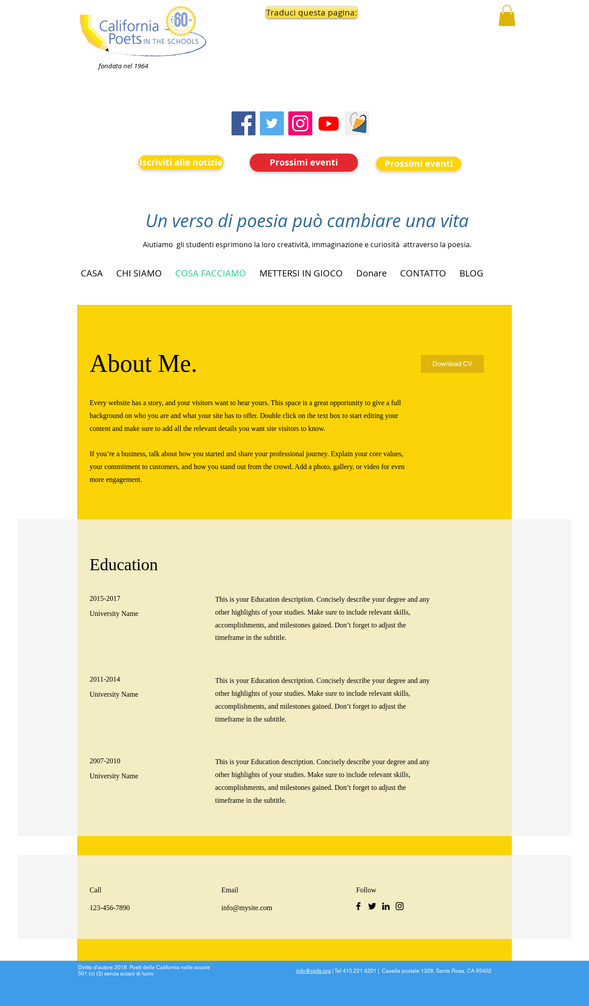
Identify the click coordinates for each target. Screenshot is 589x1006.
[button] (304, 12)
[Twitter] (272, 123)
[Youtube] (329, 123)
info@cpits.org (313, 971)
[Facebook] (243, 123)
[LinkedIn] (386, 906)
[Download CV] (452, 364)
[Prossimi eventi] (304, 163)
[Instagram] (300, 123)
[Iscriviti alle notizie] (181, 162)
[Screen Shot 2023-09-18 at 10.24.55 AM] (357, 123)
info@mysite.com (246, 907)
